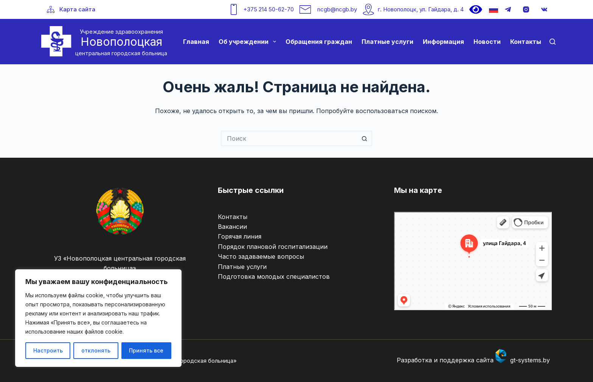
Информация (443, 41)
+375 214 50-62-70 (268, 9)
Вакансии (232, 226)
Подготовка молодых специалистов (274, 276)
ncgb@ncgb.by (337, 9)
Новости (487, 41)
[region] (98, 318)
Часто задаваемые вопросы (261, 256)
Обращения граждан (319, 41)
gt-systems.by (530, 360)
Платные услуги (387, 41)
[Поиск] (553, 42)
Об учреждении (249, 41)
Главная (196, 41)
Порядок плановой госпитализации (273, 246)
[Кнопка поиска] (364, 138)
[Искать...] (289, 138)
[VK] (544, 9)
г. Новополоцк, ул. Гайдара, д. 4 (421, 9)
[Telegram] (507, 9)
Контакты (525, 41)
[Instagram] (526, 9)
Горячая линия (239, 236)
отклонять (95, 350)
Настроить (48, 350)
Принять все (146, 350)
